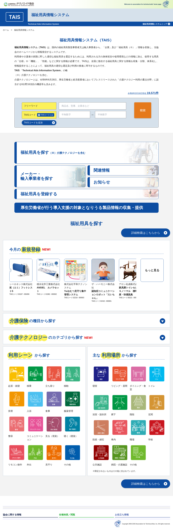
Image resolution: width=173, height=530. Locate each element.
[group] (20, 277)
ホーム (6, 30)
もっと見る (152, 270)
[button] (9, 270)
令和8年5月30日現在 (143, 93)
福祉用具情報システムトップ (155, 24)
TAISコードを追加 (33, 122)
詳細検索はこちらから (145, 232)
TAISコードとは (47, 115)
